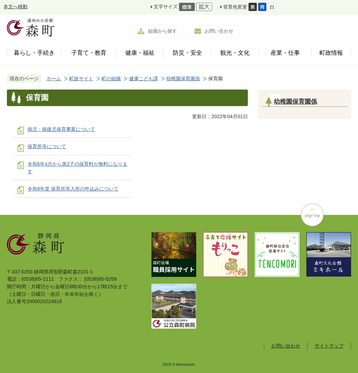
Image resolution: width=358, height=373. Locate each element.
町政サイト (81, 78)
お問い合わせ (218, 31)
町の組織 (111, 78)
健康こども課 (143, 78)
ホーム (53, 78)
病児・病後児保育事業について (61, 129)
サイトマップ (329, 346)
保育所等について (47, 146)
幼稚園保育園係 (183, 78)
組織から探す (162, 31)
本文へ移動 (15, 6)
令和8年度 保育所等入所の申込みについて (73, 188)
